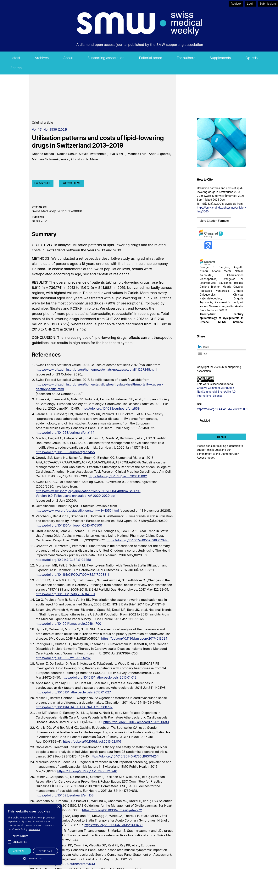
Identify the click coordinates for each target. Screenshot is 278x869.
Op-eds (251, 58)
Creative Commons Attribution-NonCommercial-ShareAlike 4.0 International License (216, 391)
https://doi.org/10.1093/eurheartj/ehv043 (65, 864)
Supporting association (105, 58)
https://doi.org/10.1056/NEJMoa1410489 (114, 825)
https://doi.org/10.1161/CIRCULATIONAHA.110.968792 (74, 707)
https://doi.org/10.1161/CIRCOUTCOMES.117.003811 (72, 575)
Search (16, 68)
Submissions (267, 3)
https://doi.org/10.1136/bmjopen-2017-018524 (134, 638)
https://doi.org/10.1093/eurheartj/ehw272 (112, 810)
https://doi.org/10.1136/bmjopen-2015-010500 (69, 525)
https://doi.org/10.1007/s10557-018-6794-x (138, 540)
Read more (34, 829)
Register (236, 3)
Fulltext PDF (42, 183)
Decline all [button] (45, 851)
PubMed (204, 420)
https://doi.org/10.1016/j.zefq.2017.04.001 (65, 594)
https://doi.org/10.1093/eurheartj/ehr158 (65, 795)
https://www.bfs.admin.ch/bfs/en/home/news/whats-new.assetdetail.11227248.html (96, 369)
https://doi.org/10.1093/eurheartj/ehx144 (65, 432)
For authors (186, 58)
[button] (221, 347)
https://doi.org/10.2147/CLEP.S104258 (63, 560)
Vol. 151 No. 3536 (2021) (49, 129)
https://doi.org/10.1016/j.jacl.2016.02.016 (92, 741)
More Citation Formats (214, 220)
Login (250, 3)
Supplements (220, 58)
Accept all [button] (19, 851)
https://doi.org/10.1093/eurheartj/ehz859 (110, 408)
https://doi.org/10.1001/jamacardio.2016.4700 (68, 624)
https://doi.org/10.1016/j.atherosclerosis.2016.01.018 (99, 677)
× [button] (58, 807)
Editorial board (150, 58)
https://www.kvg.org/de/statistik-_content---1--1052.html (77, 510)
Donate (221, 436)
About (68, 58)
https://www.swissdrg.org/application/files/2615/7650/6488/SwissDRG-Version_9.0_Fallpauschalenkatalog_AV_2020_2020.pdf (88, 493)
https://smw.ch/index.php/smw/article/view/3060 (221, 209)
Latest (15, 58)
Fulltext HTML (71, 183)
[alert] (33, 834)
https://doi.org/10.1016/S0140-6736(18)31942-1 (125, 756)
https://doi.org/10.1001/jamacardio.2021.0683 (136, 722)
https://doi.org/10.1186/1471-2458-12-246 (87, 771)
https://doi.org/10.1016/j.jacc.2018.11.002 (118, 476)
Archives (42, 58)
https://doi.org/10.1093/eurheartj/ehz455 (65, 452)
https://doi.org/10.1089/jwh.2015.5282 (63, 658)
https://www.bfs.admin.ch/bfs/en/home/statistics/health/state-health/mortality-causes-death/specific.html (99, 386)
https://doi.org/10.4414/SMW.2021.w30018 (223, 409)
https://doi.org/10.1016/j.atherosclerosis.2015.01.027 (73, 692)
